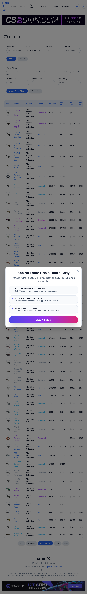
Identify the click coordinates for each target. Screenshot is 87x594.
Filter (11, 59)
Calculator (43, 6)
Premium (66, 6)
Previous (31, 543)
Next (58, 543)
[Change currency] (76, 6)
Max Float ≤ (37, 78)
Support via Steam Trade (54, 567)
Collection (10, 46)
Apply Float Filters (17, 91)
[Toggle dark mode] (84, 6)
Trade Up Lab (5, 6)
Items (22, 6)
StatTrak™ (49, 46)
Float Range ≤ (64, 78)
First (21, 543)
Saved (55, 6)
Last (66, 543)
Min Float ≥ (11, 78)
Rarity (28, 46)
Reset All (35, 91)
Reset (22, 59)
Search (67, 46)
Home (13, 6)
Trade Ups (31, 6)
